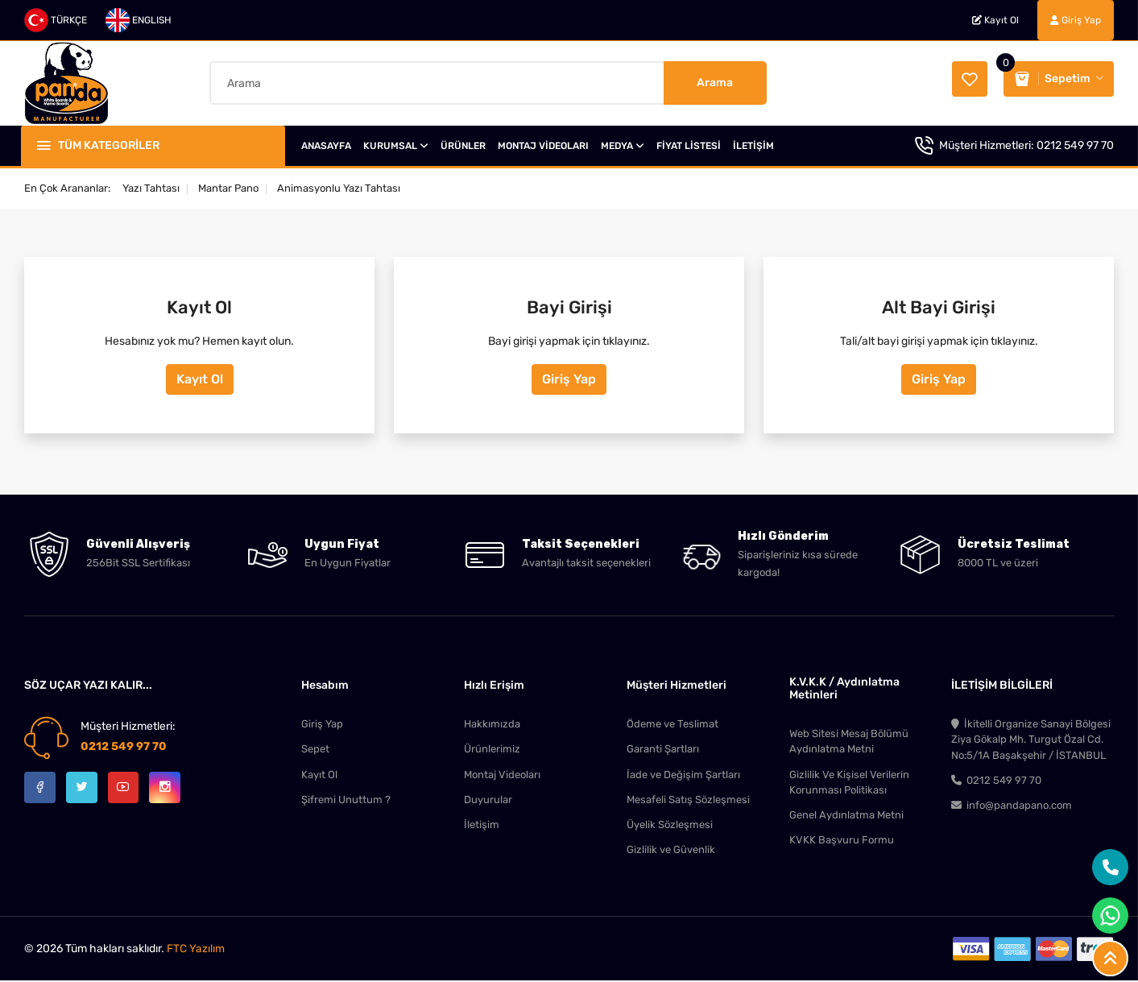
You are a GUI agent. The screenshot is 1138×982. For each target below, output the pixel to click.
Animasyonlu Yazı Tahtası (338, 186)
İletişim (481, 825)
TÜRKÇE (55, 20)
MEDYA (622, 144)
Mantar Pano (228, 186)
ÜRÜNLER (463, 144)
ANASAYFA (326, 144)
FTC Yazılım (196, 950)
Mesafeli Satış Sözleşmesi (688, 799)
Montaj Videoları (502, 774)
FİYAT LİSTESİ (688, 144)
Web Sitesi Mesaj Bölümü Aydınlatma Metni (848, 740)
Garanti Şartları (663, 748)
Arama (715, 82)
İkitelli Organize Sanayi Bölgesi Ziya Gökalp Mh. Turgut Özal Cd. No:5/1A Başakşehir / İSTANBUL (1031, 738)
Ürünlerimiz (492, 748)
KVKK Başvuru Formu (841, 841)
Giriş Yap (1075, 20)
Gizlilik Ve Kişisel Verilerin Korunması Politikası (849, 782)
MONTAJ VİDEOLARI (543, 144)
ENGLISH (139, 20)
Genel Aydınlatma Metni (846, 816)
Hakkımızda (492, 722)
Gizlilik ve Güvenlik (671, 851)
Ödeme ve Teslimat (672, 722)
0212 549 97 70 (1075, 144)
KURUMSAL (395, 144)
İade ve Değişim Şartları (683, 774)
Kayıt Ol (995, 20)
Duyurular (488, 799)
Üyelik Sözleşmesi (670, 825)
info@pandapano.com (1011, 806)
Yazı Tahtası (151, 186)
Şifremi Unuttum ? (346, 799)
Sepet (315, 748)
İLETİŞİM (753, 144)
